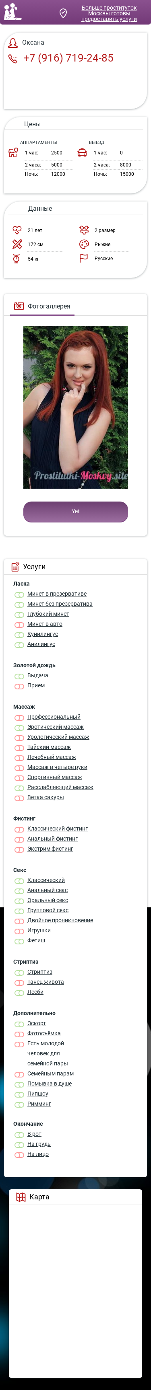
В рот (34, 1134)
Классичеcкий (46, 880)
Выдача (37, 675)
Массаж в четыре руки (57, 767)
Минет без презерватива (60, 603)
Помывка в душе (49, 1083)
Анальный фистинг (52, 838)
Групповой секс (47, 910)
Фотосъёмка (44, 1033)
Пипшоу (37, 1093)
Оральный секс (47, 900)
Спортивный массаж (54, 777)
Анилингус (41, 644)
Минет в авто (44, 624)
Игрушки (39, 930)
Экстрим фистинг (50, 848)
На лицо (38, 1154)
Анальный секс (47, 890)
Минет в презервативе (57, 593)
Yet (76, 511)
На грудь (39, 1144)
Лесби (35, 992)
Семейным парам (50, 1073)
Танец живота (45, 982)
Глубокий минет (48, 614)
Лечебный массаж (51, 757)
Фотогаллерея (42, 306)
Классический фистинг (57, 828)
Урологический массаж (58, 737)
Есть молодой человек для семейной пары (47, 1053)
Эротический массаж (55, 727)
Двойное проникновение (60, 920)
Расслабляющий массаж (60, 787)
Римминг (39, 1103)
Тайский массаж (49, 747)
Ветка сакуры (45, 797)
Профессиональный (54, 717)
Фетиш (36, 940)
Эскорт (36, 1023)
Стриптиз (39, 971)
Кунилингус (42, 634)
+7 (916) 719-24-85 (61, 58)
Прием (36, 685)
